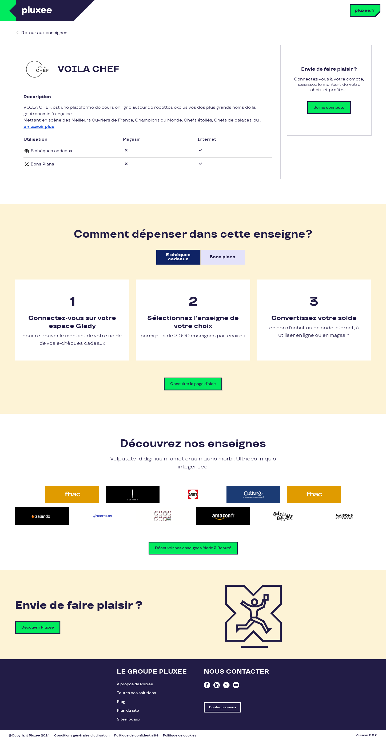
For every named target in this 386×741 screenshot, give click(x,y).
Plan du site (128, 710)
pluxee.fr (365, 10)
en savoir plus (38, 126)
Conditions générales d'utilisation (82, 736)
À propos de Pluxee (135, 684)
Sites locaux (128, 719)
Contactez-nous (222, 707)
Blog (121, 701)
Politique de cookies (179, 736)
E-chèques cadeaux (178, 257)
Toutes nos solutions (136, 693)
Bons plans (222, 257)
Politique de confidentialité (136, 736)
